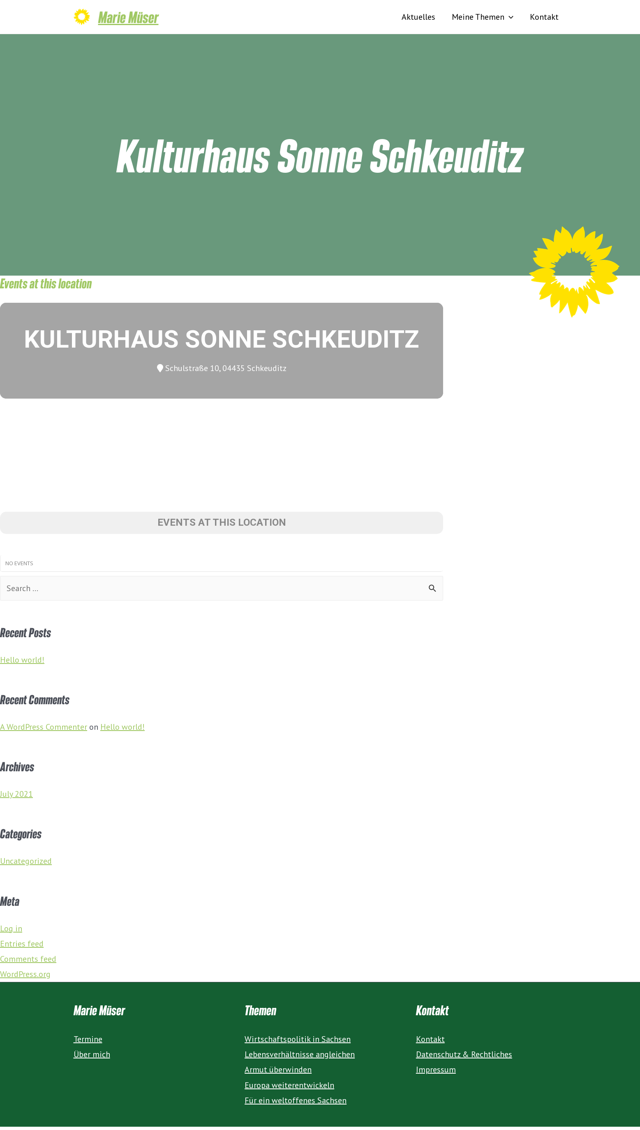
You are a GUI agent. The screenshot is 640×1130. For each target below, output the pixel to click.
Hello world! (22, 663)
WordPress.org (25, 977)
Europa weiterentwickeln (289, 1088)
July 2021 (16, 797)
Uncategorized (26, 864)
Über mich (92, 1057)
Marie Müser (128, 18)
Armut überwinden (278, 1072)
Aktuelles (418, 18)
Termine (88, 1042)
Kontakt (544, 18)
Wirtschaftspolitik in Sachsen (298, 1042)
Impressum (436, 1072)
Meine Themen (482, 18)
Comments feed (28, 962)
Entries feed (22, 947)
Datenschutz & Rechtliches (464, 1057)
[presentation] (508, 18)
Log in (11, 931)
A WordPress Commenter (43, 730)
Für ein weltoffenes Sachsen (296, 1103)
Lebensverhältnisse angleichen (300, 1057)
